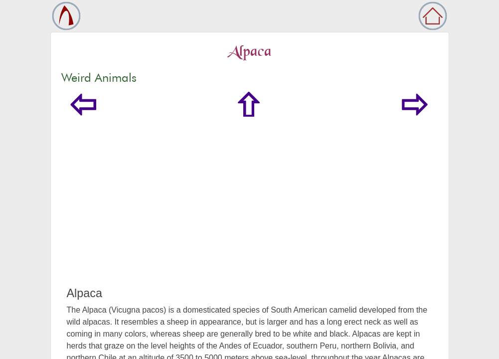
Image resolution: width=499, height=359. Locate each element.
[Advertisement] (250, 211)
